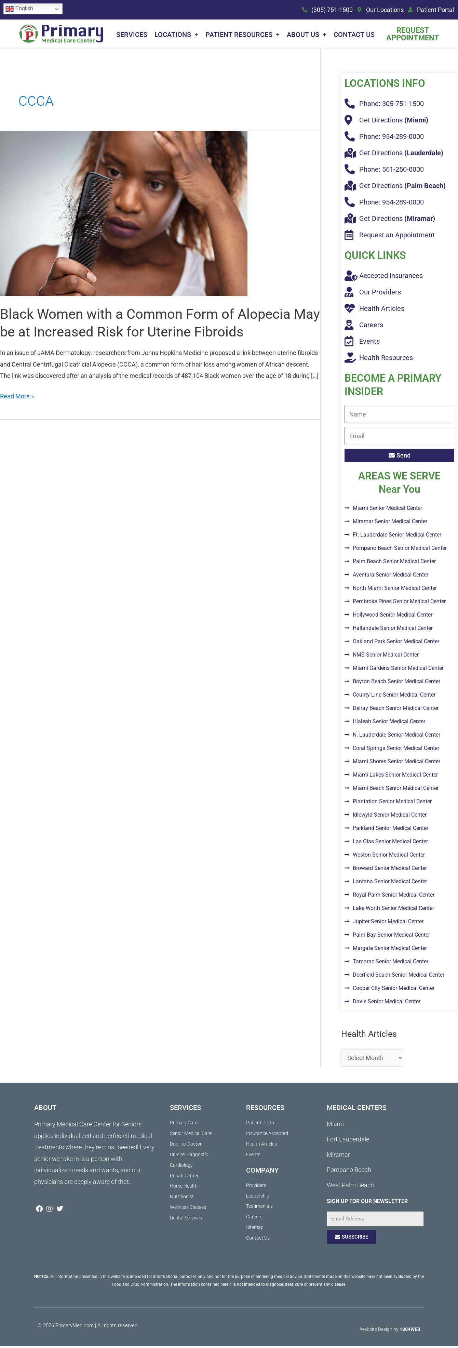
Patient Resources (242, 34)
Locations (176, 34)
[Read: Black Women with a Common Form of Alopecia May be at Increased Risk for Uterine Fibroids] (123, 213)
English (19, 9)
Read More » (17, 395)
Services (131, 34)
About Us (306, 34)
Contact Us (354, 34)
